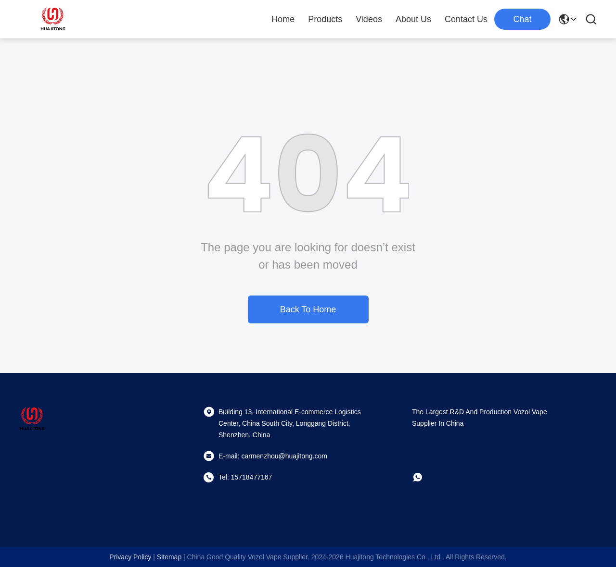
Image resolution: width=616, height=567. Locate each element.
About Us (413, 19)
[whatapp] (424, 477)
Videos (369, 19)
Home (283, 19)
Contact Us (466, 19)
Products (325, 19)
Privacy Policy (130, 557)
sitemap (169, 557)
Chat (522, 19)
